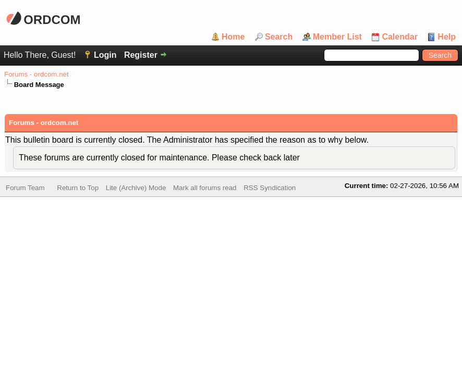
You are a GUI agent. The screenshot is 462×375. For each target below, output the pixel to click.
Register (140, 55)
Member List (337, 37)
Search (279, 37)
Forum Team (25, 189)
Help (446, 37)
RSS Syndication (270, 189)
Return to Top (78, 189)
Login (105, 55)
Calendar (399, 37)
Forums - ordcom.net (36, 74)
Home (233, 37)
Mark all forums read (204, 189)
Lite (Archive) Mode (136, 189)
